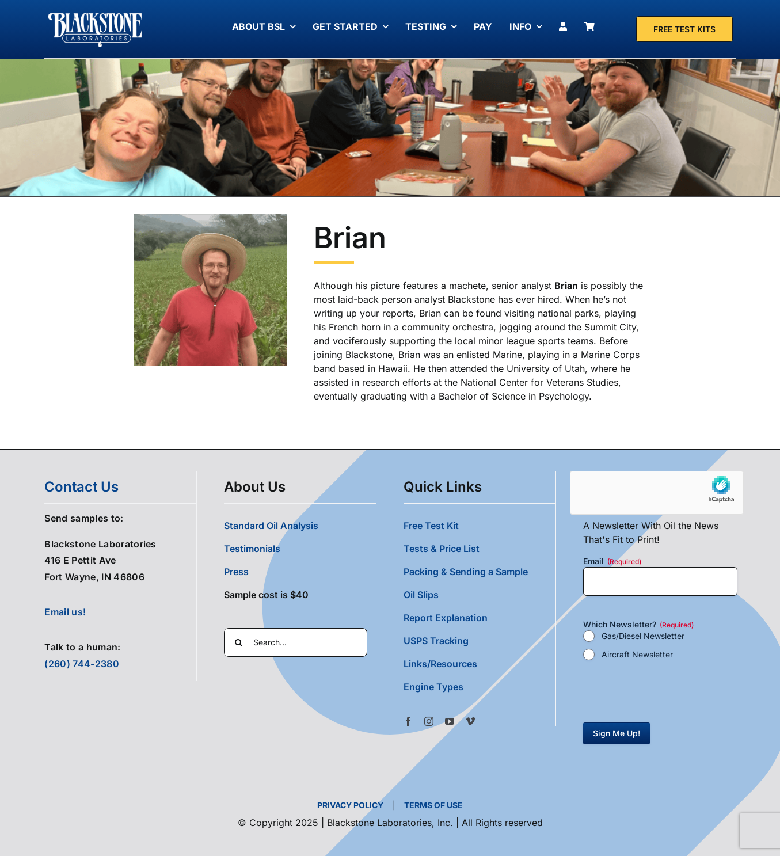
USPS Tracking (436, 640)
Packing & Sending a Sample (466, 571)
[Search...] (295, 642)
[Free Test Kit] (684, 29)
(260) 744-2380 (81, 663)
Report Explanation (446, 617)
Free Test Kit (431, 525)
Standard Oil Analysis (271, 525)
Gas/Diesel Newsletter (643, 636)
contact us (81, 486)
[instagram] (428, 721)
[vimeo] (470, 721)
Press (236, 571)
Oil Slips (421, 594)
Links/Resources (440, 663)
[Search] (238, 642)
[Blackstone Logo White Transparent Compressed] (95, 13)
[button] (479, 686)
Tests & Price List (442, 548)
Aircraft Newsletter (637, 654)
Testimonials (252, 548)
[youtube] (449, 721)
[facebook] (408, 721)
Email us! (65, 612)
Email (612, 561)
